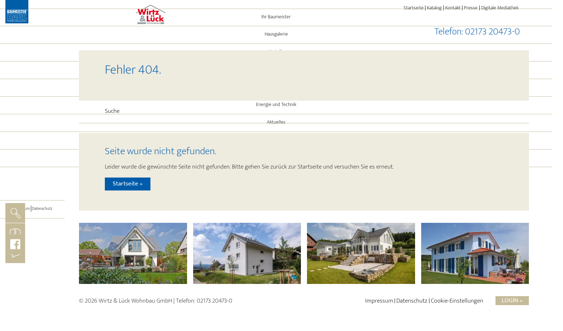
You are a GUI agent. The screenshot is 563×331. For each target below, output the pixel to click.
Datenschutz (44, 251)
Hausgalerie (32, 76)
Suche (112, 111)
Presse (471, 7)
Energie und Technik (32, 147)
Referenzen (32, 111)
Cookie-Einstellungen (457, 304)
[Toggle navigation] (32, 219)
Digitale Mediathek (499, 7)
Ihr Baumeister (32, 59)
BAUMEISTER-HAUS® (32, 199)
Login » (512, 304)
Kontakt (453, 7)
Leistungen (32, 129)
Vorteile (32, 94)
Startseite (414, 7)
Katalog (434, 7)
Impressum (18, 251)
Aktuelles (32, 164)
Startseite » (128, 188)
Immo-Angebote (32, 182)
